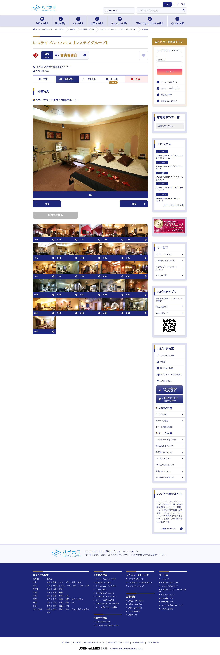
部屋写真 (66, 79)
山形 (61, 582)
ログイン (170, 71)
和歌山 (80, 599)
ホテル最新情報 (133, 611)
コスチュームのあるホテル (170, 440)
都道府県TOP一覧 (168, 117)
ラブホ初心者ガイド (135, 579)
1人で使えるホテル (170, 458)
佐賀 (54, 609)
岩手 (67, 582)
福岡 (48, 609)
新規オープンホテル (135, 601)
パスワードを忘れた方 (170, 88)
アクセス (89, 79)
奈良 (73, 599)
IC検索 (161, 362)
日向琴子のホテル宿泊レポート (106, 625)
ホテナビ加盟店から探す (104, 600)
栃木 (75, 586)
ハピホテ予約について (168, 586)
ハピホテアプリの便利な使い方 (139, 583)
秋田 (54, 582)
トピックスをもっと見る (173, 205)
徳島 (54, 606)
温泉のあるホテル (170, 471)
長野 (61, 589)
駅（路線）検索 (165, 368)
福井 (61, 592)
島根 (67, 602)
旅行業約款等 (138, 643)
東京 (48, 586)
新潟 (48, 589)
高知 (67, 606)
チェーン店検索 (170, 421)
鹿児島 (86, 609)
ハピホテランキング (170, 254)
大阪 (48, 599)
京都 (61, 599)
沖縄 (48, 613)
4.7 (57, 55)
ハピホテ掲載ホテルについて (171, 605)
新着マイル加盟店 (134, 604)
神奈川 (55, 586)
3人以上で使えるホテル (170, 465)
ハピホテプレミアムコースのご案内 (170, 268)
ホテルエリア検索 (166, 355)
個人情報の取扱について (94, 643)
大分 (73, 609)
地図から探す (97, 21)
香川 (48, 606)
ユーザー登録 (179, 4)
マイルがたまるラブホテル (105, 597)
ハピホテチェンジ (167, 595)
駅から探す (60, 21)
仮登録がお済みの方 (169, 101)
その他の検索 (177, 21)
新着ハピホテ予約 (134, 608)
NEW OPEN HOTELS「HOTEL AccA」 (168, 197)
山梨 (54, 589)
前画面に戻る (48, 215)
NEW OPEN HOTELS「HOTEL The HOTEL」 (169, 186)
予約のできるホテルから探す (149, 21)
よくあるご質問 (170, 275)
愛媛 (61, 606)
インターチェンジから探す (105, 579)
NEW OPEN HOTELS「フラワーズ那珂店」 (169, 176)
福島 (79, 582)
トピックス (164, 144)
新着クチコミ (132, 615)
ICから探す (78, 21)
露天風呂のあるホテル (170, 446)
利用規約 (76, 643)
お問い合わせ (153, 643)
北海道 (49, 579)
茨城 (81, 586)
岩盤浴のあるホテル (170, 452)
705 (42, 203)
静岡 (61, 596)
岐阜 (54, 596)
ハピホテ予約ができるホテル (167, 389)
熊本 (67, 609)
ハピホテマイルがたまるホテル (167, 399)
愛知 (48, 596)
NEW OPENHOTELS (102, 622)
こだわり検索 (164, 381)
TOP (43, 79)
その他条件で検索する (170, 477)
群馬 (87, 586)
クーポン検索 (170, 414)
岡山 (48, 602)
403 (138, 203)
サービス (162, 247)
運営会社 (65, 643)
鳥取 (61, 602)
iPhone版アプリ (170, 307)
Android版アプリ (170, 313)
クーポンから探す (119, 21)
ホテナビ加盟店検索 (170, 427)
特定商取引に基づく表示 (118, 643)
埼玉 (62, 586)
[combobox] (158, 10)
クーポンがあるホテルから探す (106, 604)
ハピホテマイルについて (170, 261)
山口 (73, 602)
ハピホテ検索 (165, 348)
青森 (48, 582)
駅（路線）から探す (102, 583)
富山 (54, 592)
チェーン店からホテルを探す (106, 607)
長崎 (61, 609)
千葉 (68, 586)
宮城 (73, 582)
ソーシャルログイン (169, 82)
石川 (48, 592)
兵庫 (54, 599)
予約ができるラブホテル (104, 593)
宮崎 (79, 609)
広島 (54, 602)
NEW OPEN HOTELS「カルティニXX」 (169, 165)
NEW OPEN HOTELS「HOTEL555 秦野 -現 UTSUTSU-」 (169, 154)
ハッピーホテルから (169, 493)
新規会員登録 (166, 95)
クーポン (112, 79)
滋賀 (67, 599)
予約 (135, 79)
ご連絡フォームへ (168, 529)
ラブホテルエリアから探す (169, 374)
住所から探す (42, 21)
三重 (67, 596)
